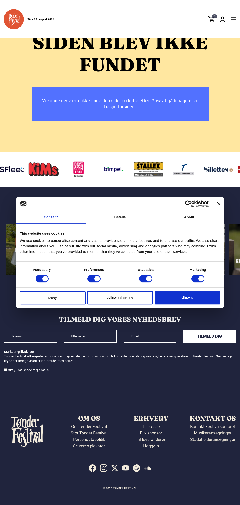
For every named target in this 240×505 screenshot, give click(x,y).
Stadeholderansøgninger (212, 439)
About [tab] (189, 217)
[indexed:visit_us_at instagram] (103, 468)
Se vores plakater (89, 445)
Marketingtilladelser (19, 352)
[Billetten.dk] (220, 169)
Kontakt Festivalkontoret (212, 426)
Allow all (187, 298)
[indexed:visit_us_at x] (114, 468)
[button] (14, 19)
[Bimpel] (115, 169)
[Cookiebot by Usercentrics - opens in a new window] (188, 203)
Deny (52, 298)
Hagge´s (151, 445)
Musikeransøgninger (212, 433)
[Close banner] (218, 203)
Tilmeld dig (209, 336)
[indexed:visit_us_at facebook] (92, 468)
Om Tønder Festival (89, 426)
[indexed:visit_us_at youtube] (125, 468)
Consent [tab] (51, 217)
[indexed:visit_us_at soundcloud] (147, 468)
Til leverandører (151, 439)
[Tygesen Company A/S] (185, 169)
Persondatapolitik (89, 439)
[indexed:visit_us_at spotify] (136, 468)
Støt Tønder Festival (89, 433)
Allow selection (120, 298)
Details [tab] (120, 217)
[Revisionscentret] (80, 169)
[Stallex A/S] (150, 169)
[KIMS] (45, 169)
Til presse (151, 426)
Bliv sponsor (151, 433)
